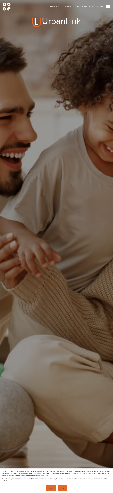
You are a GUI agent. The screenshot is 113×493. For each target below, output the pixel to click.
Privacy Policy (44, 475)
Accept (62, 488)
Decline (50, 488)
